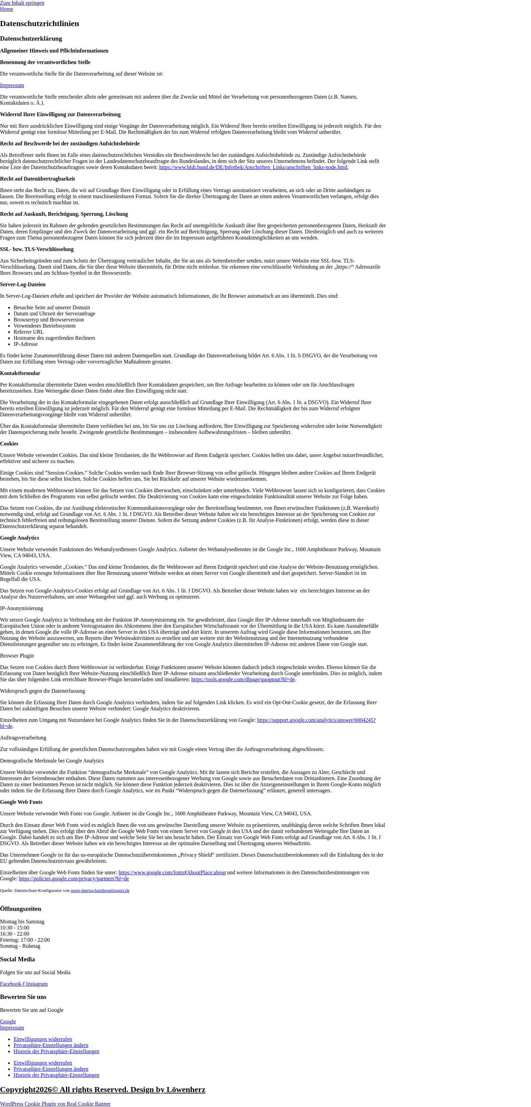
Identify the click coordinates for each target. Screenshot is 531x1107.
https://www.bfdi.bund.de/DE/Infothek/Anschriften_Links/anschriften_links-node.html (253, 167)
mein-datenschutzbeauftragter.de (100, 890)
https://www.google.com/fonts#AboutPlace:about (172, 872)
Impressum (12, 85)
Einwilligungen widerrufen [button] (43, 1039)
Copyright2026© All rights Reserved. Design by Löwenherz (103, 1089)
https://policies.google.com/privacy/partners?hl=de (74, 878)
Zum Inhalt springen (22, 3)
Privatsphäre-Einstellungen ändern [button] (51, 1045)
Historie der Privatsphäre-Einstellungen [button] (56, 1051)
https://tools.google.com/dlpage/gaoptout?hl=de (243, 679)
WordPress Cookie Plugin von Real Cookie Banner (55, 1104)
